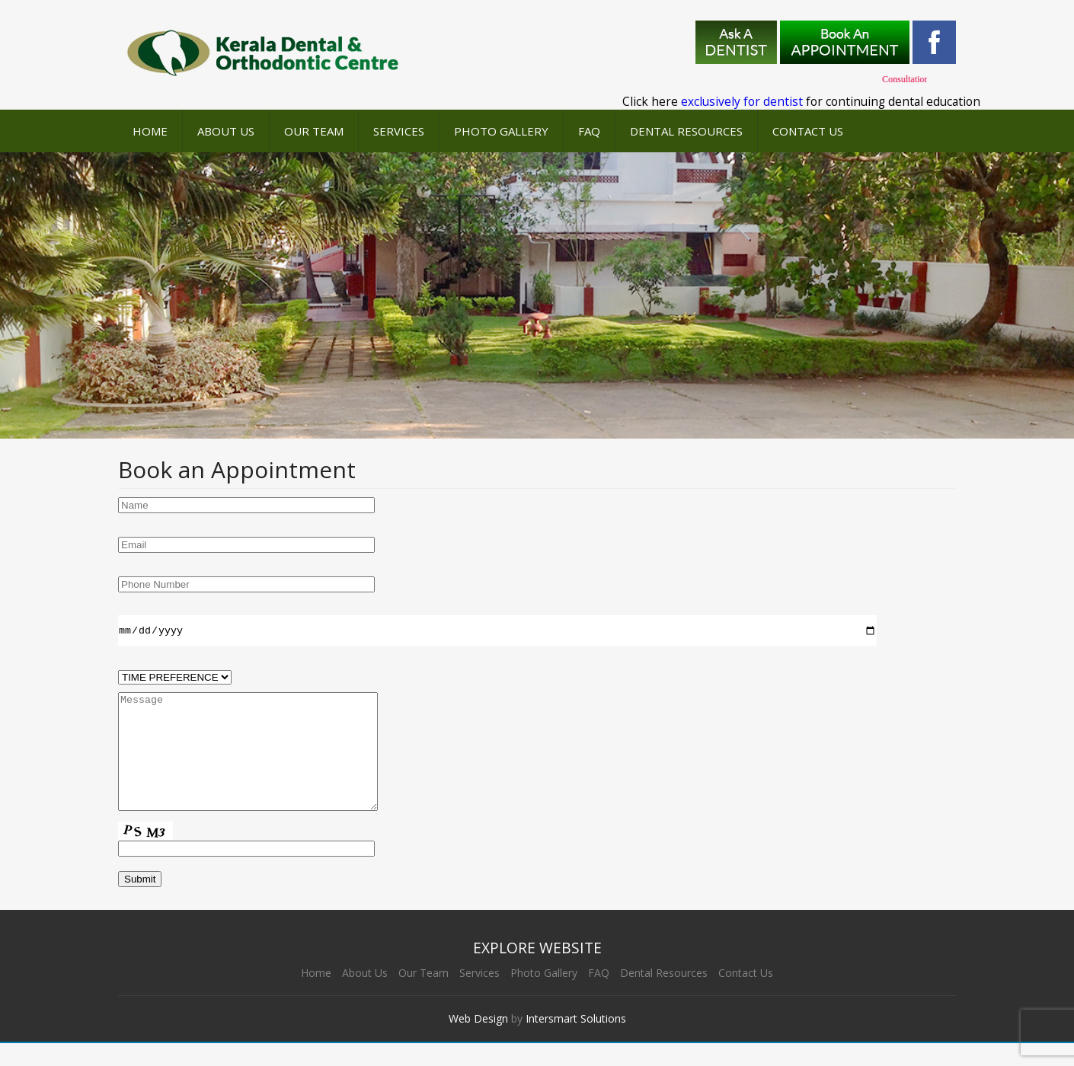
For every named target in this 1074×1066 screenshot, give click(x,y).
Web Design (478, 1041)
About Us (225, 131)
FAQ (589, 131)
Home (150, 131)
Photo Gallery (501, 131)
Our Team (314, 131)
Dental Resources (686, 131)
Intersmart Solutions (576, 1041)
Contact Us (807, 131)
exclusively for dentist (742, 101)
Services (398, 131)
